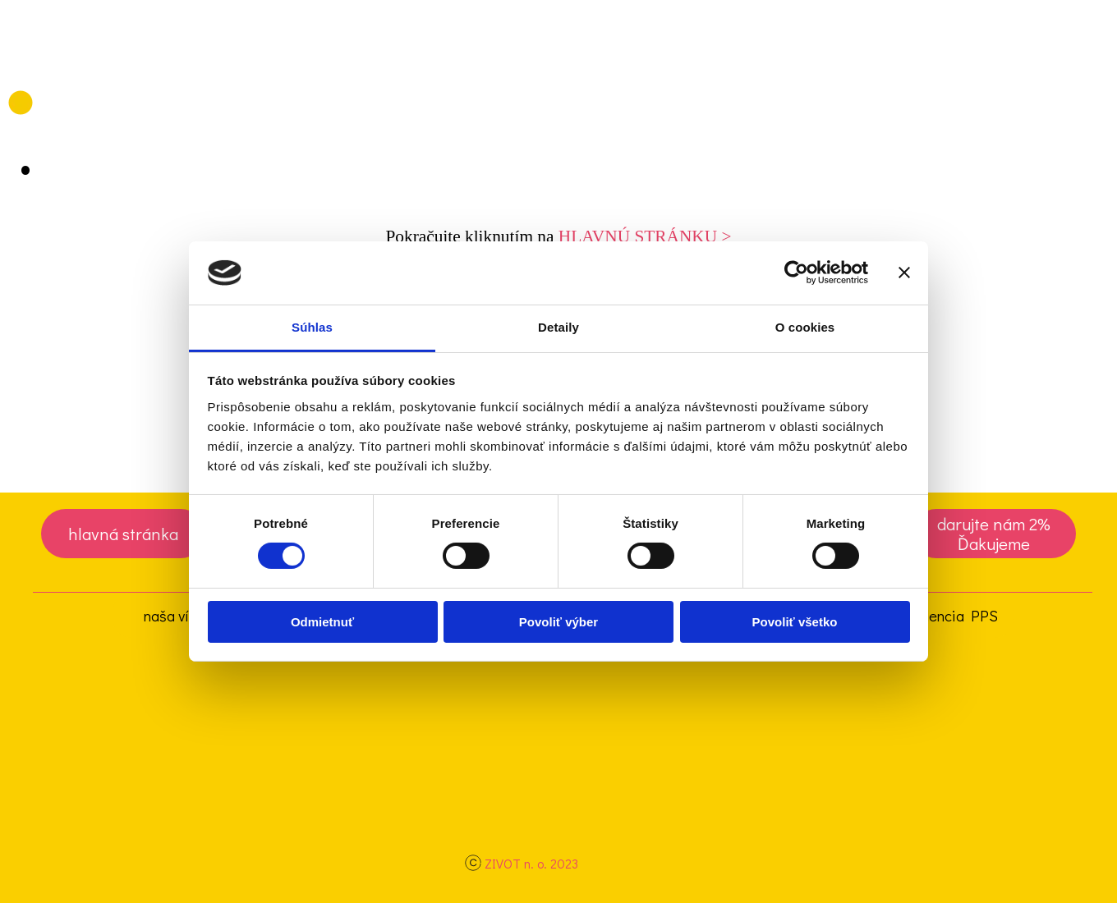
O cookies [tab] (805, 327)
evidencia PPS (950, 615)
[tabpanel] (558, 236)
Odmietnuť (322, 622)
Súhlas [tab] (312, 327)
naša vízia (176, 615)
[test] (123, 533)
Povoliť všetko (795, 622)
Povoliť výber (558, 622)
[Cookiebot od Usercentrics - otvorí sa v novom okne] (796, 272)
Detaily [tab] (558, 327)
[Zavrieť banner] (904, 272)
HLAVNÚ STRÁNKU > (645, 236)
